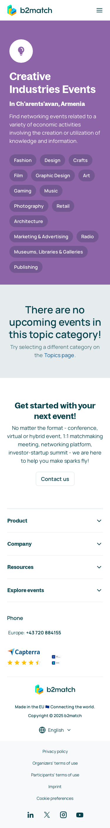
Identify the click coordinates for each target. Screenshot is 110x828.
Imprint (55, 786)
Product (55, 520)
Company (55, 544)
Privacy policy (55, 751)
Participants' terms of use (55, 775)
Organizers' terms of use (55, 763)
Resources (55, 567)
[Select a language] (55, 730)
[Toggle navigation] (99, 10)
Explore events (55, 590)
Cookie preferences (55, 798)
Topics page (59, 355)
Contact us (55, 478)
